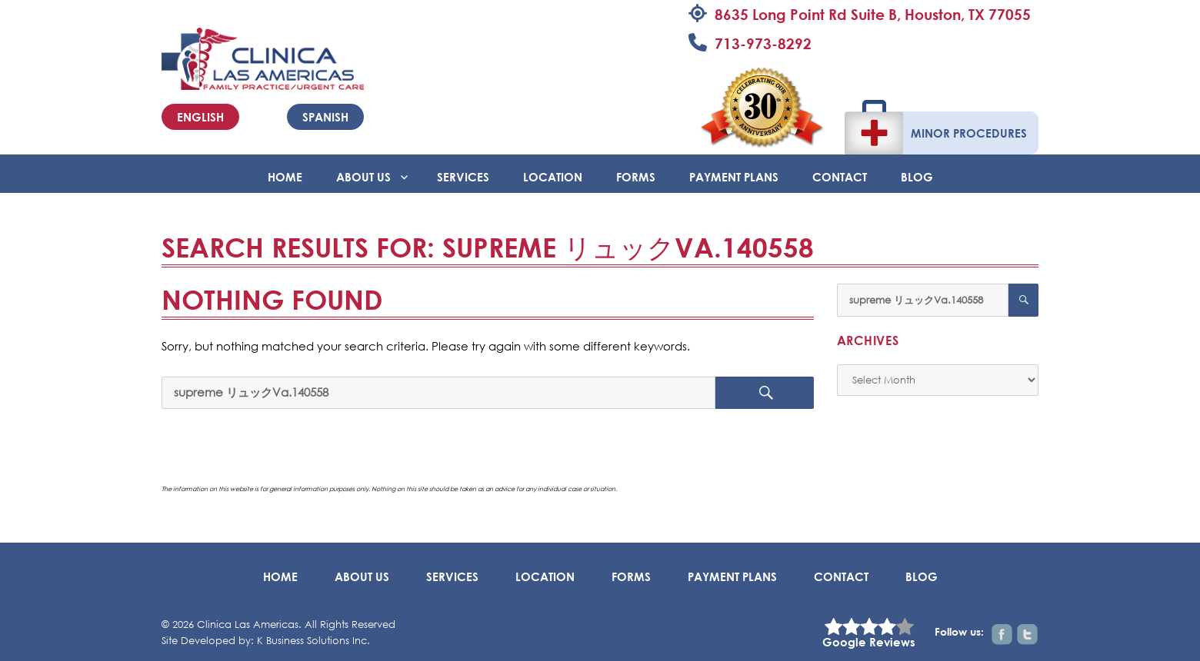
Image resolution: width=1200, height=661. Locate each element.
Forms (635, 177)
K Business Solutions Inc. (313, 640)
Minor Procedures (969, 133)
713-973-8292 (763, 43)
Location (552, 177)
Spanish (325, 117)
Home (285, 177)
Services (463, 177)
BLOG (917, 177)
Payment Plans (733, 177)
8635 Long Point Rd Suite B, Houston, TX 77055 (873, 14)
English (200, 117)
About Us (363, 177)
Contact (839, 177)
